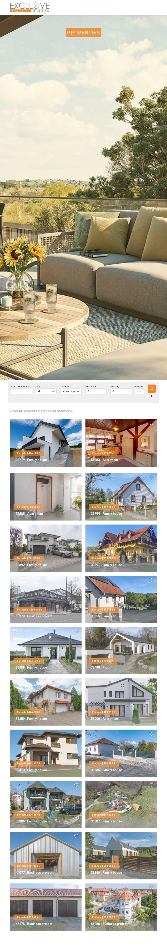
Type (38, 386)
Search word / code (20, 386)
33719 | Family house (31, 460)
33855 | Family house (106, 629)
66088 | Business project (109, 937)
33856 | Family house (106, 886)
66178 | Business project (34, 937)
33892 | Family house (31, 578)
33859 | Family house (31, 732)
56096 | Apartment (104, 732)
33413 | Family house (31, 783)
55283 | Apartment (104, 460)
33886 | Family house (31, 834)
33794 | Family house (106, 527)
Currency (139, 386)
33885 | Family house (106, 783)
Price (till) (114, 386)
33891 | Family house (106, 578)
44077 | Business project (34, 886)
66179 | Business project (34, 629)
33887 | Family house (106, 834)
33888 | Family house (31, 681)
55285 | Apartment (29, 527)
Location (65, 386)
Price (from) (91, 386)
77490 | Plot (99, 681)
